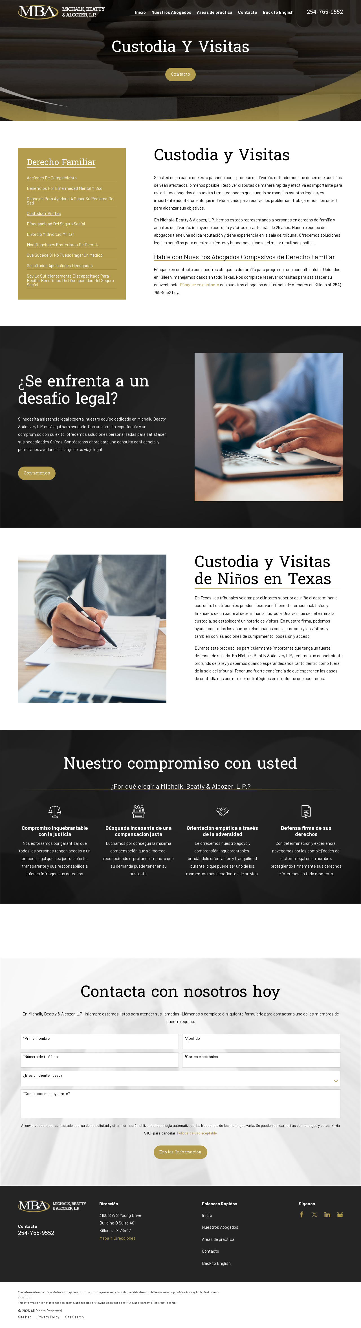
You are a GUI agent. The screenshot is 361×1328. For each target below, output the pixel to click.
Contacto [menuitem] (247, 12)
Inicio (207, 1215)
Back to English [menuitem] (278, 12)
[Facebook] (302, 1214)
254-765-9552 (325, 12)
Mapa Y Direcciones (117, 1238)
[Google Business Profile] (340, 1214)
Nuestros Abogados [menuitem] (171, 12)
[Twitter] (315, 1214)
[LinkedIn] (327, 1214)
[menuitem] (52, 176)
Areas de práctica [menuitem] (214, 12)
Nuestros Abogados (220, 1227)
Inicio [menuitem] (140, 12)
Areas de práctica (218, 1239)
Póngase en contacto (199, 284)
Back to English (216, 1263)
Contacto (180, 74)
